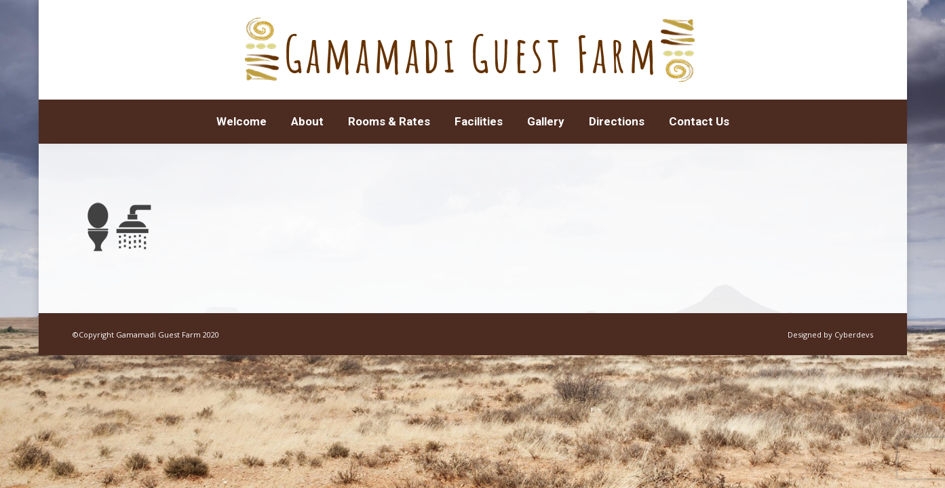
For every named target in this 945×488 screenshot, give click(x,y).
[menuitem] (241, 121)
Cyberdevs (853, 334)
